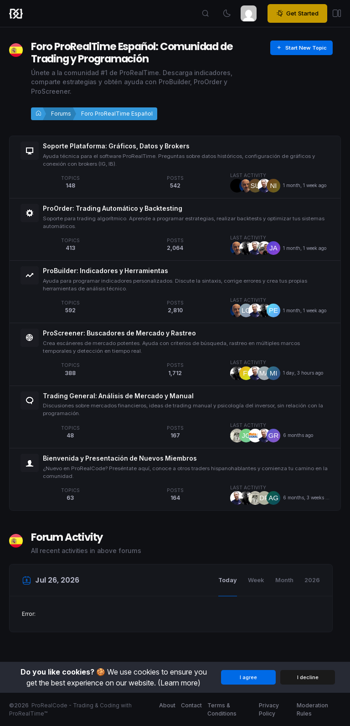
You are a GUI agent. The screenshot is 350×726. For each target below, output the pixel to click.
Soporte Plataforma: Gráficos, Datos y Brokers (116, 146)
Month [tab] (284, 580)
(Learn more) (179, 682)
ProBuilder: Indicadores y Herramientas (105, 270)
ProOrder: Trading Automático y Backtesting (112, 208)
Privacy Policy (269, 709)
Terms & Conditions (222, 709)
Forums (61, 113)
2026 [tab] (312, 580)
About (167, 705)
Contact (191, 705)
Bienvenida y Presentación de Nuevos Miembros (120, 458)
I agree (248, 677)
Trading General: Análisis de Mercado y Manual (118, 396)
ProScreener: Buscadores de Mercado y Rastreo (119, 333)
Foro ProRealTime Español (117, 113)
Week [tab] (256, 580)
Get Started (297, 14)
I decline (308, 677)
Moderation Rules (312, 709)
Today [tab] (227, 580)
